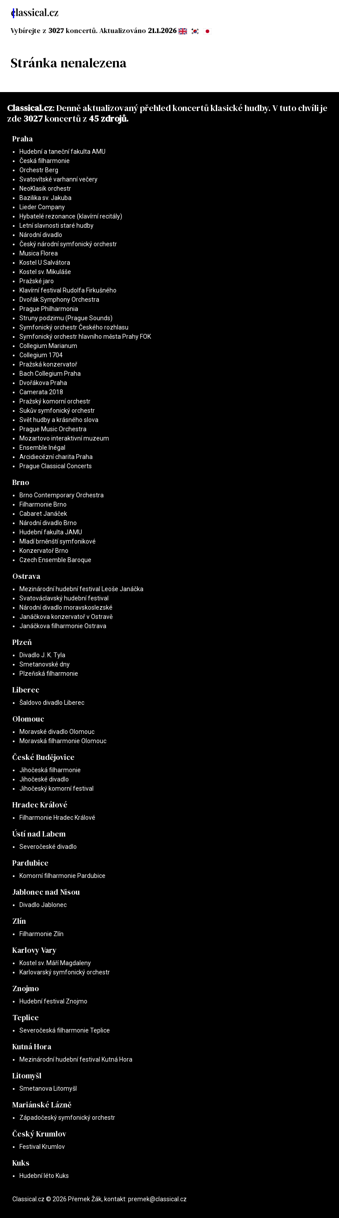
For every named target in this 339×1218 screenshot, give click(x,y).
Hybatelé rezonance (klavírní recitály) (70, 216)
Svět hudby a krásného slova (58, 419)
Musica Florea (38, 253)
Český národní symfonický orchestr (68, 244)
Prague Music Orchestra (53, 429)
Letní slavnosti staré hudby (56, 225)
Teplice (25, 1017)
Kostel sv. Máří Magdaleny (55, 962)
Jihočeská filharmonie (50, 770)
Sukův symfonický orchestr (57, 410)
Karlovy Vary (34, 950)
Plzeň (22, 642)
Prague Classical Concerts (55, 466)
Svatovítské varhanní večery (58, 179)
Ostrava (26, 576)
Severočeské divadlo (48, 846)
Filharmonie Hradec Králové (57, 817)
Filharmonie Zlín (41, 933)
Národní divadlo (40, 234)
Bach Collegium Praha (50, 373)
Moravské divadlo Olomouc (56, 731)
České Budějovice (43, 757)
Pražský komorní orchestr (54, 401)
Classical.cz (30, 108)
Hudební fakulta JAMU (50, 532)
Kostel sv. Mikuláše (45, 271)
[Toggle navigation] (320, 13)
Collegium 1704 (41, 355)
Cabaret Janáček (43, 513)
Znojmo (25, 988)
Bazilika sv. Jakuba (45, 197)
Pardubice (30, 863)
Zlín (19, 921)
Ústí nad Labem (39, 834)
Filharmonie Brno (43, 504)
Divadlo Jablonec (43, 904)
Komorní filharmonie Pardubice (62, 875)
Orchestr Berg (38, 170)
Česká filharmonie (44, 160)
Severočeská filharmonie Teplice (64, 1030)
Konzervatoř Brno (43, 550)
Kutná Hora (31, 1046)
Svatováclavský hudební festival (64, 598)
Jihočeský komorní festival (56, 788)
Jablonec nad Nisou (46, 892)
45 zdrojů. (108, 118)
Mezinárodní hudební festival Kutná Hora (75, 1059)
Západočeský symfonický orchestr (67, 1117)
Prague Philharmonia (48, 308)
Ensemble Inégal (42, 447)
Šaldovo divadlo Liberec (51, 702)
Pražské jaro (36, 281)
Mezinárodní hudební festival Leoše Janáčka (81, 588)
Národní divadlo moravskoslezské (66, 607)
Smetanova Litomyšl (48, 1088)
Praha (22, 138)
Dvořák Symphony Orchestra (59, 299)
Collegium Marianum (48, 345)
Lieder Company (42, 207)
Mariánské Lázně (42, 1105)
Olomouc (28, 719)
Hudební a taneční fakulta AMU (62, 151)
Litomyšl (26, 1075)
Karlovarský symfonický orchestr (64, 972)
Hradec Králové (40, 805)
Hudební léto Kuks (44, 1175)
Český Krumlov (39, 1134)
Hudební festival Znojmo (53, 1001)
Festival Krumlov (42, 1146)
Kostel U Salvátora (44, 262)
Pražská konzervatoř (48, 364)
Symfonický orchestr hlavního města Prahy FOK (85, 336)
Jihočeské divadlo (44, 779)
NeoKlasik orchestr (45, 188)
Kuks (21, 1163)
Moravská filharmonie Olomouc (62, 740)
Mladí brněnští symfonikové (57, 541)
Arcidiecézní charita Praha (56, 456)
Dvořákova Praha (43, 382)
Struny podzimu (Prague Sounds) (66, 318)
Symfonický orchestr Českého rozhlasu (73, 327)
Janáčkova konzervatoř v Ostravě (66, 616)
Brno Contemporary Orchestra (61, 495)
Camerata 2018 (41, 392)
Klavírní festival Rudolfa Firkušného (68, 290)
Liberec (25, 690)
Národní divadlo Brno (48, 522)
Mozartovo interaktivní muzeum (64, 438)
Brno (20, 482)
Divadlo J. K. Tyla (42, 655)
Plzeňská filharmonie (48, 673)
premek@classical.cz (157, 1199)
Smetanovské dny (44, 664)
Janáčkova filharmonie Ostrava (62, 625)
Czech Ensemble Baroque (55, 559)
